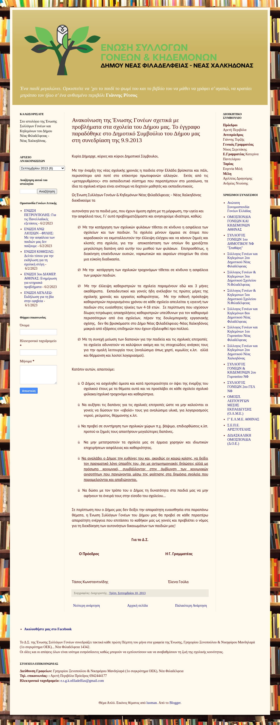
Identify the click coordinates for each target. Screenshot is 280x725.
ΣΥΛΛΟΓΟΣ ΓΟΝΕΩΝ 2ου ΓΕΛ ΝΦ (241, 387)
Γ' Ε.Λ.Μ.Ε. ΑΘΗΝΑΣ (243, 419)
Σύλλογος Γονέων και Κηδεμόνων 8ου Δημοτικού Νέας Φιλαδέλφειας (242, 315)
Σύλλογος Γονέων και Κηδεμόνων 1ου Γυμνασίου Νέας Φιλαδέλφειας (242, 333)
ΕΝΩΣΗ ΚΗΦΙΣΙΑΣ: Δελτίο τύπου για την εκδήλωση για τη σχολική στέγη (39, 258)
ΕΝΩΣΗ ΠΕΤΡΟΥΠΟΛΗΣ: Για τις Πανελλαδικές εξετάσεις (40, 217)
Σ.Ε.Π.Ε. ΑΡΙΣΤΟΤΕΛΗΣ (239, 427)
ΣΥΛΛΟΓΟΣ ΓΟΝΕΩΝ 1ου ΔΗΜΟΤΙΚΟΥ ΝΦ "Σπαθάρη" (240, 241)
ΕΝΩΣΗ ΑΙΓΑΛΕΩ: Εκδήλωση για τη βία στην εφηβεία (39, 297)
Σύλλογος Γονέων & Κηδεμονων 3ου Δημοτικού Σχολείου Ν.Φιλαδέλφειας (241, 278)
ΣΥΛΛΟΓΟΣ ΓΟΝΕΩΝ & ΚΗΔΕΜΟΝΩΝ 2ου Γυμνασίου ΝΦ (241, 370)
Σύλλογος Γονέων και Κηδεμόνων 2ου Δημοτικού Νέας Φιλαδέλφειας (242, 260)
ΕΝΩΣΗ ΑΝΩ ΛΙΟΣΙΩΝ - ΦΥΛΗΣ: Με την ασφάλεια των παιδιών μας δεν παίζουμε (39, 237)
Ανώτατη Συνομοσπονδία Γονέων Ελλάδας (239, 207)
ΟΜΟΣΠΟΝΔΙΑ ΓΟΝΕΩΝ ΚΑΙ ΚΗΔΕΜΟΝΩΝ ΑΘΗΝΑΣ (239, 223)
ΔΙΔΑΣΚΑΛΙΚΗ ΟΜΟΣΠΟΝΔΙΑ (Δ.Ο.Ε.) (239, 440)
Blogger (174, 703)
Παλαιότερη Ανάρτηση (191, 605)
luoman (151, 703)
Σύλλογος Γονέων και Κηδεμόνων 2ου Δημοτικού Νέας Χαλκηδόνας (242, 352)
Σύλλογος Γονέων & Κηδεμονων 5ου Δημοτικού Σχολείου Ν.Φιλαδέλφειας (241, 297)
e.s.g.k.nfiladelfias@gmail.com (82, 681)
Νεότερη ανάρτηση (86, 605)
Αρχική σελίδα (137, 605)
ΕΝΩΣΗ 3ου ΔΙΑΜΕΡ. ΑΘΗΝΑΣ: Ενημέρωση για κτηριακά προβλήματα (40, 280)
